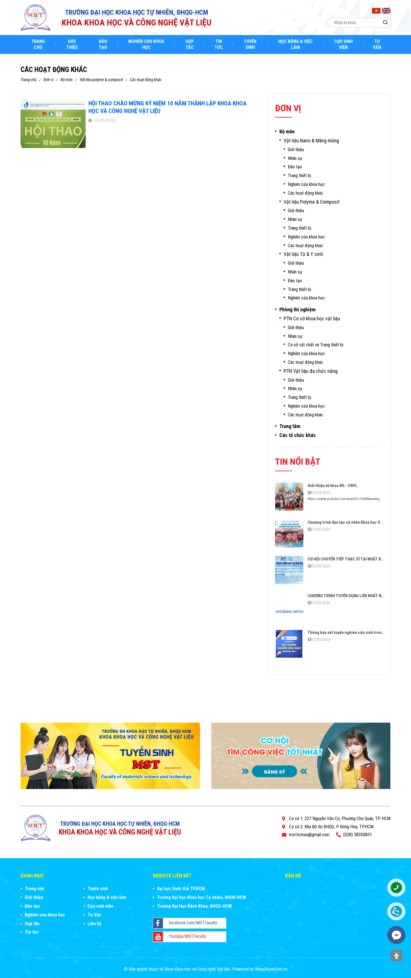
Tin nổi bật (297, 461)
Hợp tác (190, 44)
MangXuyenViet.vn (271, 969)
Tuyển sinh (250, 44)
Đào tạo (103, 44)
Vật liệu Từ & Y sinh (303, 254)
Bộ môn (66, 79)
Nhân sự (295, 158)
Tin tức (218, 44)
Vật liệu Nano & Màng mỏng (311, 141)
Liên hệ (94, 923)
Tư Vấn (377, 44)
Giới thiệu (72, 44)
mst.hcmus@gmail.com (309, 834)
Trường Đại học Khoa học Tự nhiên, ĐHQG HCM (201, 897)
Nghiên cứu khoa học (146, 44)
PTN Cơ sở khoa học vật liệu (312, 318)
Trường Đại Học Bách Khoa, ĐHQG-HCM (194, 906)
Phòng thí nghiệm (297, 309)
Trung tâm (289, 426)
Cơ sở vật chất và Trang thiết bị (315, 344)
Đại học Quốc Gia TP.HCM (181, 888)
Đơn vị (48, 79)
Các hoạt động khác (146, 79)
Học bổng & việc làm (295, 44)
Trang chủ (38, 44)
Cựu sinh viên (343, 44)
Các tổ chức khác (297, 435)
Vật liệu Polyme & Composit (101, 79)
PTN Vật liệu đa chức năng (311, 371)
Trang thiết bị (299, 175)
